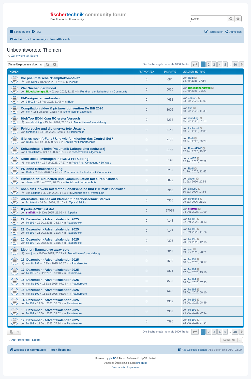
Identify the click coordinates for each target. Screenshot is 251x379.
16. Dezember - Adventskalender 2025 (50, 280)
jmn (33, 253)
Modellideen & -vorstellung (90, 122)
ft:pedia (72, 212)
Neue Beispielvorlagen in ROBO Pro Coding (55, 159)
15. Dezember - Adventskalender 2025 (50, 290)
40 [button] (235, 64)
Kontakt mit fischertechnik (79, 141)
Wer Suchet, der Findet (38, 88)
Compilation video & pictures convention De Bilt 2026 (62, 108)
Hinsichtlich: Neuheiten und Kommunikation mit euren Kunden (69, 179)
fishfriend (31, 131)
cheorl (29, 182)
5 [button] (225, 64)
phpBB (113, 358)
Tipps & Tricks (77, 202)
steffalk (31, 212)
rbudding (36, 122)
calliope (35, 192)
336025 (30, 101)
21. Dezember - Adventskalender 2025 (50, 229)
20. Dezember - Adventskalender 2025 (50, 239)
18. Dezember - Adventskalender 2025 (50, 259)
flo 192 (30, 222)
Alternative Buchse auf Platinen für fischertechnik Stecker (65, 199)
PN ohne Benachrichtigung (41, 169)
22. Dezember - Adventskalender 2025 (50, 219)
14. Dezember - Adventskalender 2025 (50, 300)
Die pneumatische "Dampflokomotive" (50, 78)
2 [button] (208, 64)
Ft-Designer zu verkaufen (40, 98)
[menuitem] (36, 32)
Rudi (34, 81)
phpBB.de (141, 363)
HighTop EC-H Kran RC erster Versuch (50, 118)
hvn (28, 111)
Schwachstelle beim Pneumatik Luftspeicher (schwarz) (63, 149)
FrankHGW (33, 152)
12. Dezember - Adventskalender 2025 (50, 320)
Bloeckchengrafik (37, 91)
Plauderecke (76, 131)
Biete (70, 101)
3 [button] (214, 64)
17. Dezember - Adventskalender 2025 (50, 270)
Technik (73, 81)
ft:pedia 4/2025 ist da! (37, 209)
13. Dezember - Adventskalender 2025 (50, 310)
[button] (195, 64)
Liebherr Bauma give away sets (45, 249)
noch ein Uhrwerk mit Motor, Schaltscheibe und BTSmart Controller (73, 189)
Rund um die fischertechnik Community (103, 91)
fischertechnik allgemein (77, 111)
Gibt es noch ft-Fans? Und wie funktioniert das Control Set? (67, 138)
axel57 (35, 162)
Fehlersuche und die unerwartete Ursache (53, 128)
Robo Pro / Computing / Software (91, 162)
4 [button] (220, 64)
